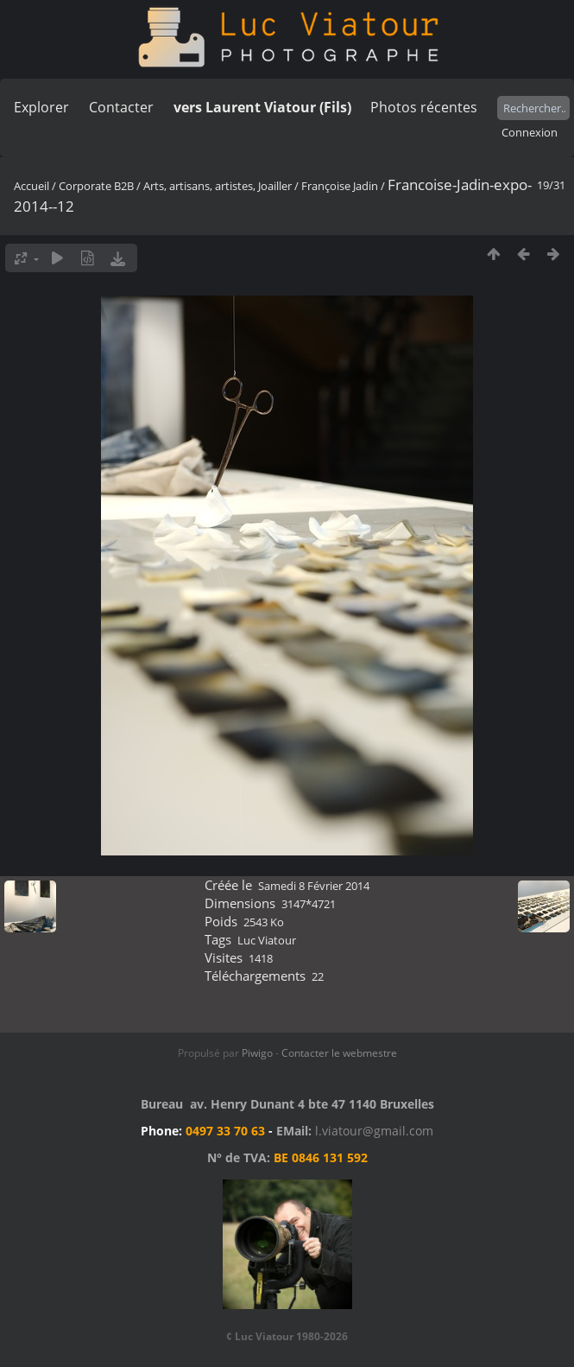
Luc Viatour (266, 940)
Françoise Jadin (339, 186)
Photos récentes (423, 107)
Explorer (41, 107)
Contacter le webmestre (339, 1053)
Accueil (31, 186)
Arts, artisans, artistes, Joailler (217, 186)
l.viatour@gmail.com (374, 1130)
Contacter (121, 107)
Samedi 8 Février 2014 (313, 885)
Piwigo (257, 1053)
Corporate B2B (96, 186)
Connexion (529, 132)
